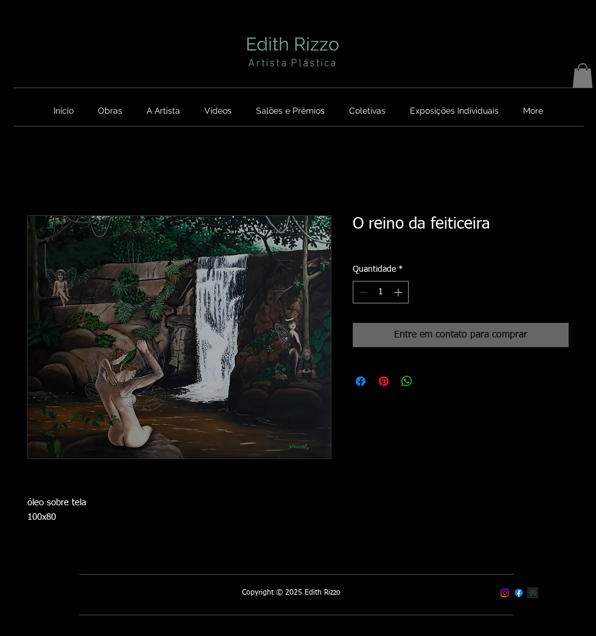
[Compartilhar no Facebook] (360, 381)
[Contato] (532, 592)
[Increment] (399, 292)
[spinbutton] (381, 292)
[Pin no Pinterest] (383, 381)
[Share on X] (430, 381)
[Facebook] (518, 592)
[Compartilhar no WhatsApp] (407, 381)
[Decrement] (362, 292)
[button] (582, 75)
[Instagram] (504, 592)
